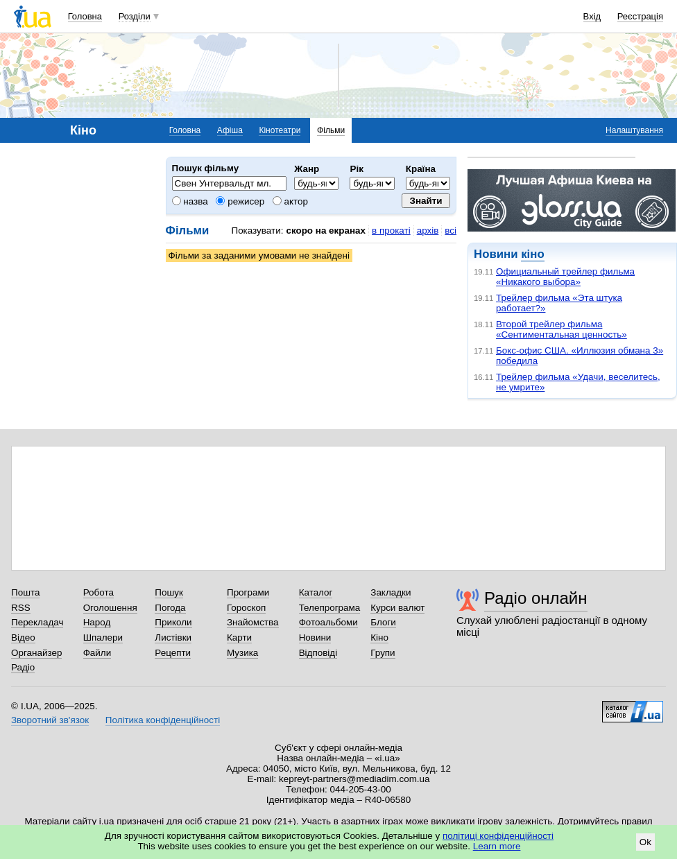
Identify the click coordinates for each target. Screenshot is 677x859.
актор (290, 201)
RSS (21, 607)
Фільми (331, 130)
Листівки (173, 637)
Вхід (592, 16)
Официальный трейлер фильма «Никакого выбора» (565, 276)
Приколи (173, 622)
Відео (23, 637)
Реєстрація (640, 16)
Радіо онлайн (536, 598)
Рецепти (173, 653)
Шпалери (103, 637)
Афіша (230, 130)
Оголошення (110, 607)
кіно (532, 254)
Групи (382, 653)
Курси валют (397, 607)
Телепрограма (330, 607)
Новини (315, 637)
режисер (240, 201)
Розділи (135, 16)
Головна (85, 16)
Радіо (23, 667)
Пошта (25, 592)
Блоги (383, 622)
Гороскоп (246, 607)
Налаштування (634, 130)
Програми (248, 592)
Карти (239, 637)
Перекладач (37, 622)
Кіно (379, 637)
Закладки (390, 592)
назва (190, 201)
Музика (242, 653)
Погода (170, 607)
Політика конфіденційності (162, 720)
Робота (98, 592)
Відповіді (318, 653)
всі (450, 230)
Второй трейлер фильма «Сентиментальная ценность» (561, 329)
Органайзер (36, 653)
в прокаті (391, 230)
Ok (645, 842)
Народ (97, 622)
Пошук (169, 592)
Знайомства (253, 622)
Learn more (497, 846)
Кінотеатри (279, 130)
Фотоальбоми (328, 622)
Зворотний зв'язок (50, 720)
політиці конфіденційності (498, 836)
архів (428, 230)
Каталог (316, 592)
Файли (97, 653)
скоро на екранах (326, 230)
